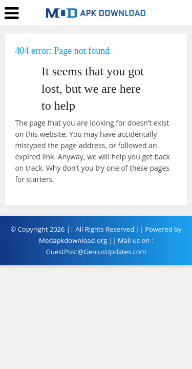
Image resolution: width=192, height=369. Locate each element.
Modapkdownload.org (73, 240)
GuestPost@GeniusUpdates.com (96, 251)
